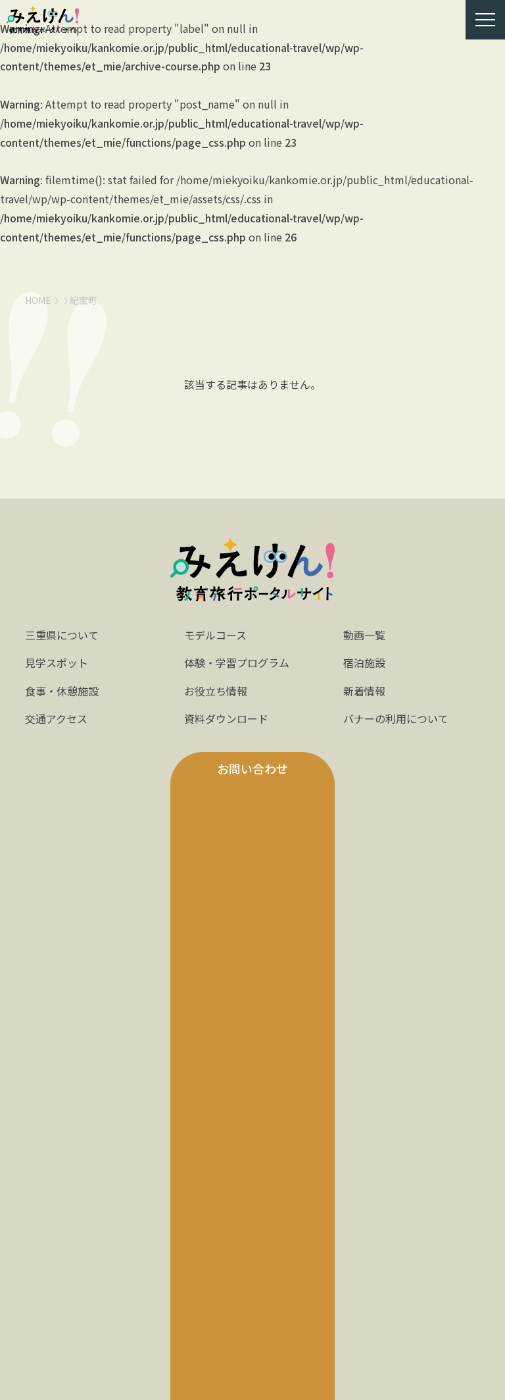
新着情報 (364, 691)
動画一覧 (364, 635)
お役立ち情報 (215, 691)
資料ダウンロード (226, 718)
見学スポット (56, 662)
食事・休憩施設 (62, 691)
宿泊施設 (364, 662)
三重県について (62, 635)
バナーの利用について (395, 718)
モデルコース (215, 635)
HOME (38, 300)
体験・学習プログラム (236, 662)
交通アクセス (56, 718)
